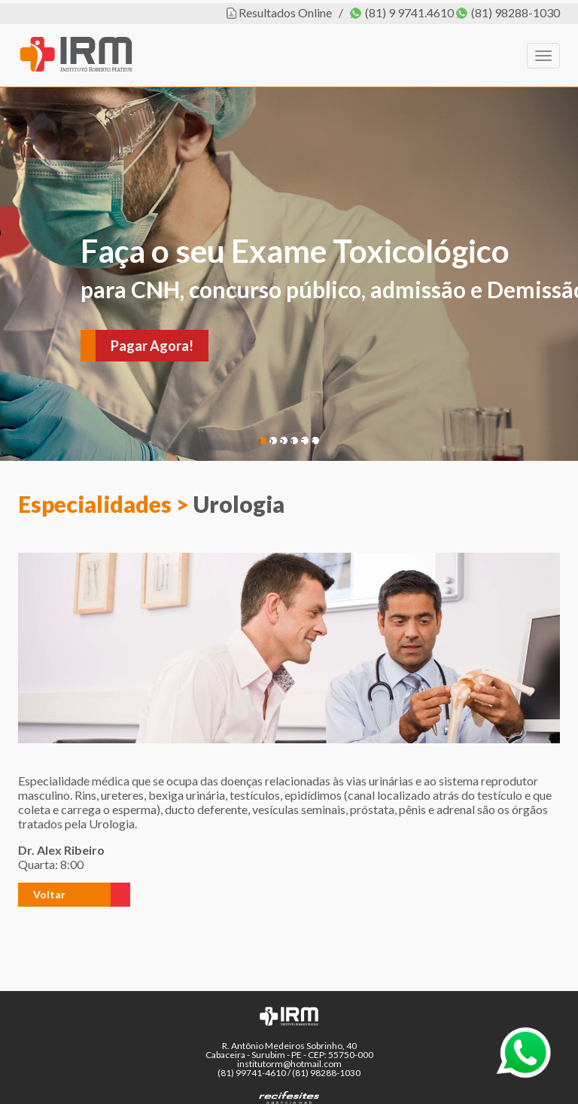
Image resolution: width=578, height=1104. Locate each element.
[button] (64, 892)
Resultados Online (285, 9)
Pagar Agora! (152, 342)
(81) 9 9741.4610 (409, 9)
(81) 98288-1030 (515, 9)
